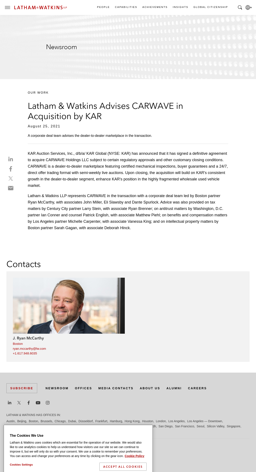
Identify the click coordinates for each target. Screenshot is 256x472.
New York (106, 426)
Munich (92, 426)
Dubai (72, 421)
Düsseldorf (85, 421)
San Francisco (184, 426)
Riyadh (151, 426)
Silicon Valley (215, 426)
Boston (18, 343)
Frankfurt (101, 421)
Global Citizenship (210, 7)
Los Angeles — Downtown (204, 421)
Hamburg (116, 421)
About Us (150, 388)
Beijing (21, 421)
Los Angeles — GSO (20, 426)
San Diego (165, 426)
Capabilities (126, 7)
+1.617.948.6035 (25, 353)
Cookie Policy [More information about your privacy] (134, 462)
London (161, 421)
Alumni (174, 388)
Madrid (41, 426)
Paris (140, 426)
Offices (83, 388)
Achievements (154, 7)
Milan (81, 426)
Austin (10, 421)
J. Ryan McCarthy (28, 338)
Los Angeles (176, 421)
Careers (197, 388)
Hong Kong (132, 421)
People (103, 7)
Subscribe (21, 388)
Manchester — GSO (61, 426)
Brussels (46, 421)
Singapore (233, 426)
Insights (180, 7)
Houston (147, 421)
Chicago (60, 421)
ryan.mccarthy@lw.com (29, 348)
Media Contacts (115, 388)
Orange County (125, 426)
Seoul (200, 426)
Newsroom (57, 388)
